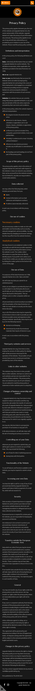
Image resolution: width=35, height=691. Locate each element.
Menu (5, 3)
